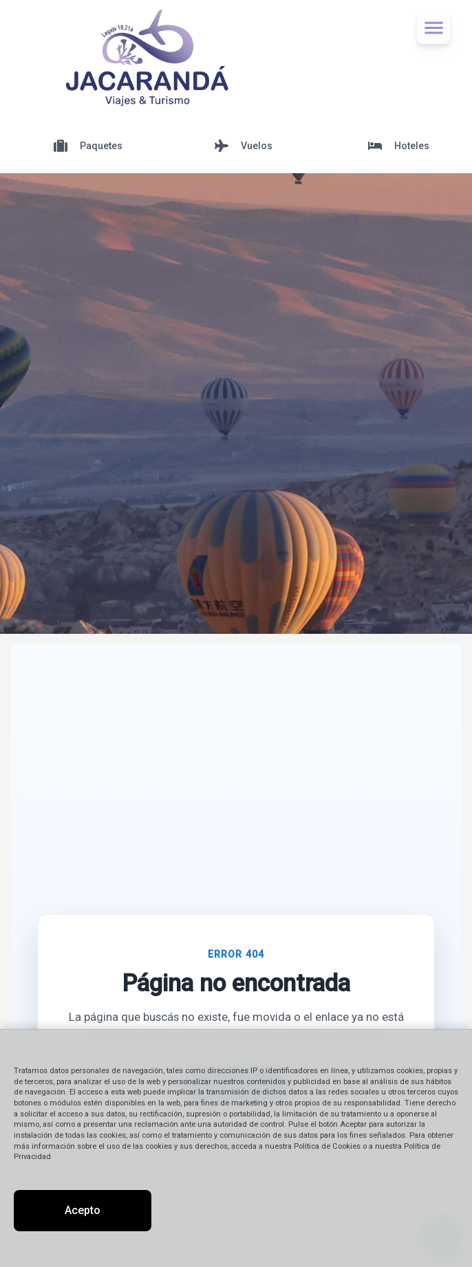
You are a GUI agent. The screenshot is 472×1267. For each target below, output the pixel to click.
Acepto (82, 1210)
